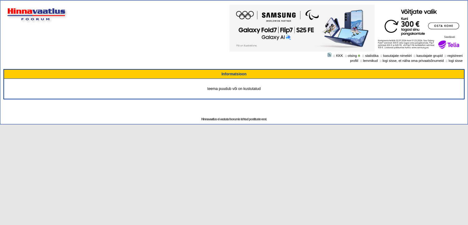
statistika (372, 56)
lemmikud (370, 60)
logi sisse (456, 60)
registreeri (455, 56)
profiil (354, 60)
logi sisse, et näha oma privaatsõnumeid (413, 60)
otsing (352, 56)
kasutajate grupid (429, 56)
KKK (339, 56)
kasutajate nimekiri (397, 56)
